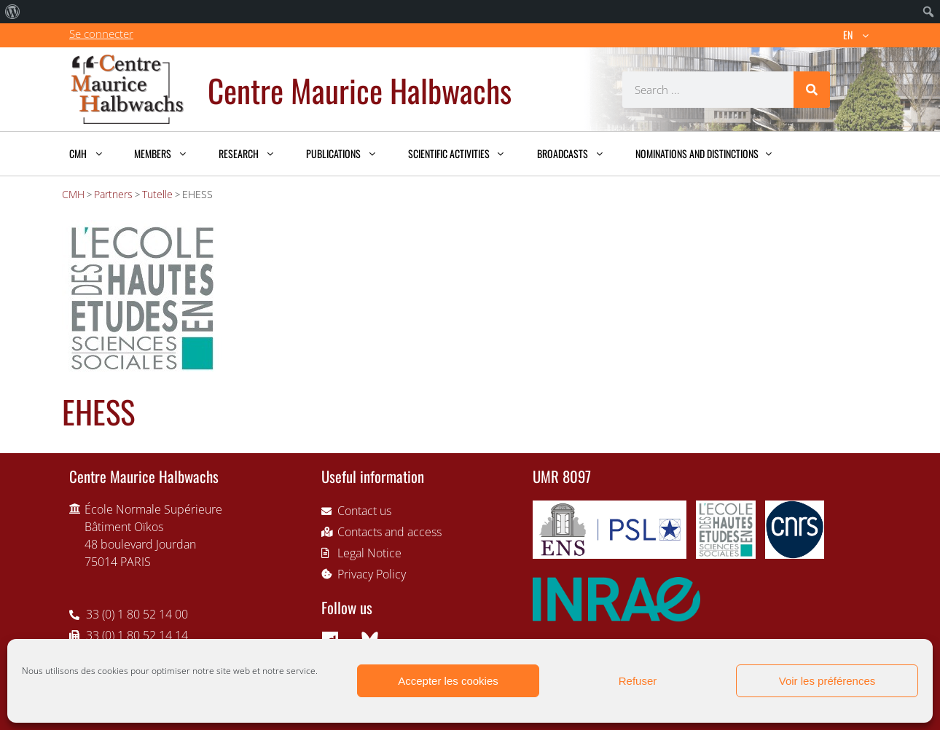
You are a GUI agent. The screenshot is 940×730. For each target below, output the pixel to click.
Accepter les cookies (448, 681)
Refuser (638, 681)
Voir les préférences (827, 681)
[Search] (812, 89)
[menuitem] (13, 11)
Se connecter (101, 33)
